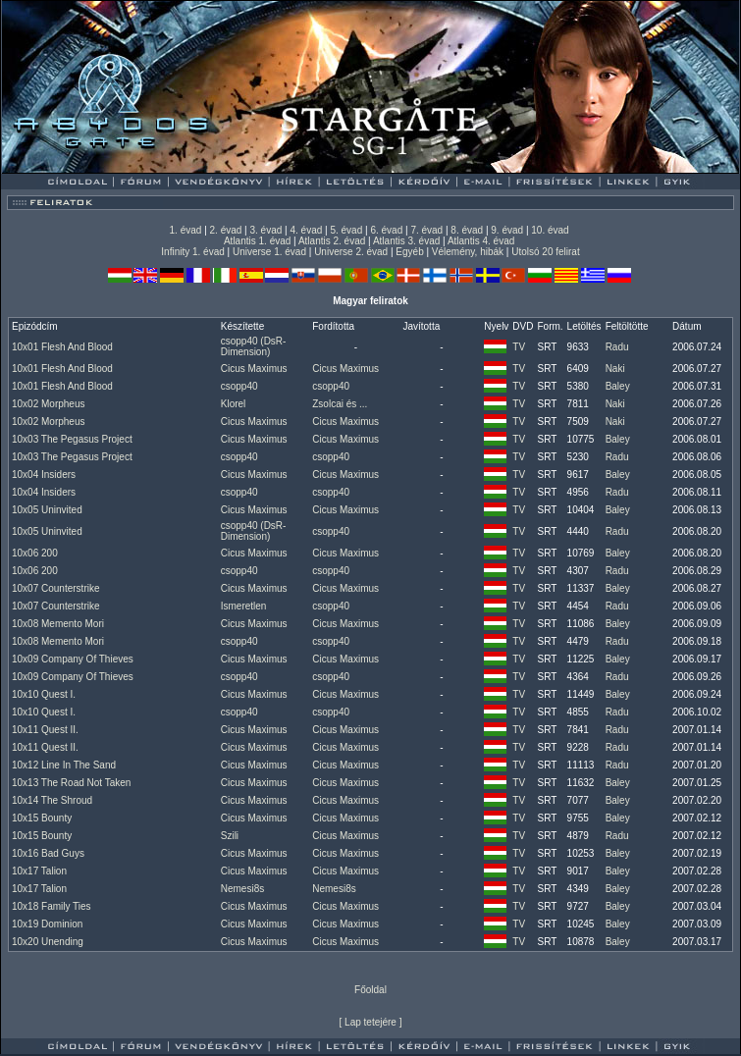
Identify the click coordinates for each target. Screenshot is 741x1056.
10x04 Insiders (44, 474)
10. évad (549, 230)
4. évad (306, 230)
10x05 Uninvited (47, 509)
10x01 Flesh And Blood (62, 347)
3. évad (266, 230)
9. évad (507, 230)
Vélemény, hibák (467, 251)
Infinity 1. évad (192, 251)
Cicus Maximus (254, 368)
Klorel (233, 403)
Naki (615, 368)
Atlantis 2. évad (331, 241)
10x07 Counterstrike (56, 588)
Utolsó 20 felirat (545, 251)
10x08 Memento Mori (58, 623)
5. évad (346, 230)
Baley (618, 386)
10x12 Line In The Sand (64, 765)
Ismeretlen (244, 606)
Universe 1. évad (269, 251)
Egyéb (409, 251)
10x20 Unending (47, 941)
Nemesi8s (242, 888)
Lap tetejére (370, 1022)
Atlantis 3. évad (406, 241)
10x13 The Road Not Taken (71, 782)
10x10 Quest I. (44, 694)
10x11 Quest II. (45, 729)
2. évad (226, 230)
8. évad (466, 230)
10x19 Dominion (47, 924)
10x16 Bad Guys (48, 853)
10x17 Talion (39, 871)
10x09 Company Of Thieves (72, 659)
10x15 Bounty (42, 818)
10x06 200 (35, 553)
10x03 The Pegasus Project (72, 439)
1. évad (186, 230)
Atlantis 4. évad (481, 241)
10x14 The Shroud (52, 800)
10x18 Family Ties (51, 906)
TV (518, 347)
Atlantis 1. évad (257, 241)
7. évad (426, 230)
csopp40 (239, 386)
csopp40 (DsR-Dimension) (254, 346)
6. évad (386, 230)
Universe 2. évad (351, 251)
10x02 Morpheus (48, 403)
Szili (229, 835)
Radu (617, 347)
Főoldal (370, 989)
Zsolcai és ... (339, 403)
